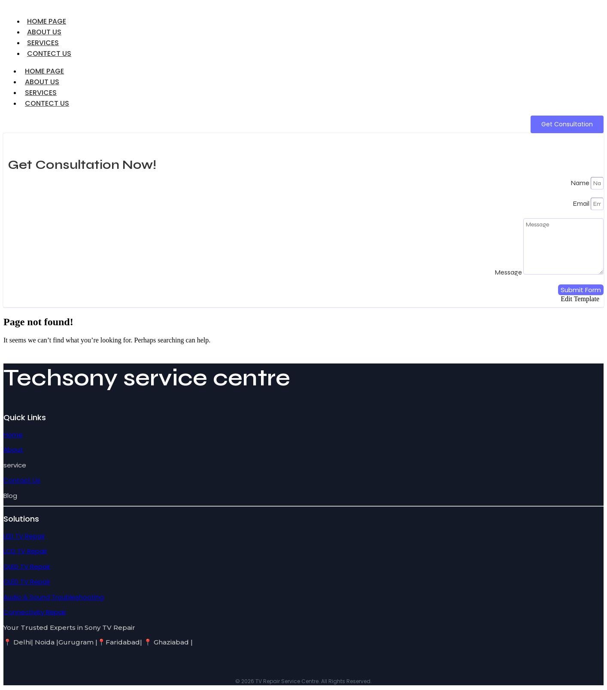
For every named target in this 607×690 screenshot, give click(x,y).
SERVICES (41, 93)
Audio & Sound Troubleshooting (53, 596)
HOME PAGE (44, 71)
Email (582, 203)
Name (581, 183)
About (13, 449)
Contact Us (21, 480)
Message (509, 272)
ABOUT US (42, 82)
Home (13, 434)
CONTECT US (49, 53)
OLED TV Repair (26, 581)
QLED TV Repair (26, 566)
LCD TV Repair (25, 551)
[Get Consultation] (567, 124)
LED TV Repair (24, 535)
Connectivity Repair (34, 612)
